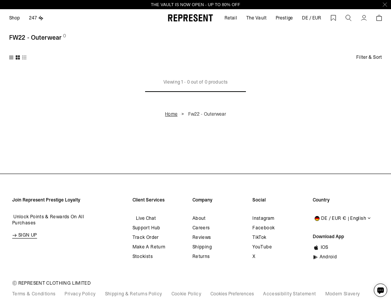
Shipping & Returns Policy (133, 294)
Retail (231, 18)
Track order (145, 237)
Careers (201, 228)
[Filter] (366, 57)
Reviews (201, 237)
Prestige (284, 18)
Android (325, 257)
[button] (348, 18)
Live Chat (144, 218)
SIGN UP (24, 235)
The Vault (256, 18)
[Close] (385, 4)
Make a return (149, 247)
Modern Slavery (342, 294)
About (199, 218)
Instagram (263, 218)
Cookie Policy (186, 294)
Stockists (142, 256)
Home (171, 114)
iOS (320, 247)
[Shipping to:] (342, 218)
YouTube (262, 247)
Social (259, 200)
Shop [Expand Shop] (14, 18)
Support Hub (146, 228)
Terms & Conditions (33, 294)
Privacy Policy (80, 294)
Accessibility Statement (289, 294)
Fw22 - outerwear (207, 114)
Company (202, 200)
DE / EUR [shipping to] (311, 18)
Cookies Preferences (232, 294)
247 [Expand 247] (36, 18)
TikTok (259, 237)
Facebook (263, 228)
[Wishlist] (333, 18)
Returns (201, 256)
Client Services (147, 200)
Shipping (202, 247)
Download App (327, 237)
